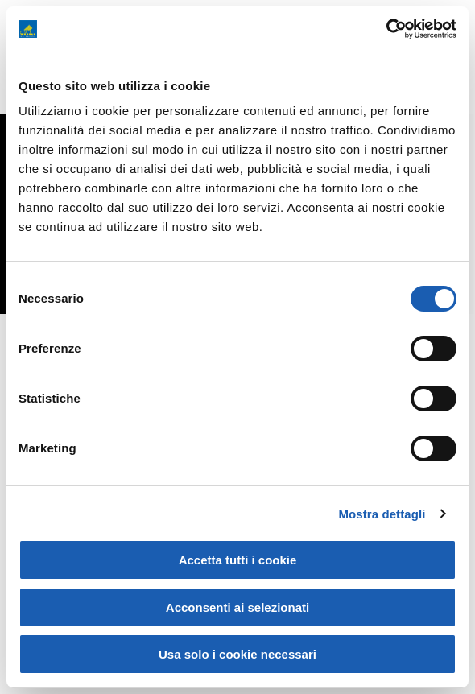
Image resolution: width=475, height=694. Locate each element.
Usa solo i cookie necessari (237, 654)
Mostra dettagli (381, 514)
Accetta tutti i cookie (238, 560)
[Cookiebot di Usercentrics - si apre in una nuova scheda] (386, 29)
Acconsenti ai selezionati (237, 607)
